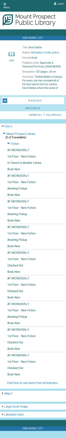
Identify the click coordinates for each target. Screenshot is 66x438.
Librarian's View (14, 414)
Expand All (35, 115)
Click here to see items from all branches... (33, 383)
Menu (7, 6)
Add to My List (32, 108)
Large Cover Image (16, 406)
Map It (8, 393)
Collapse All (54, 115)
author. (45, 52)
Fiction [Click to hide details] (13, 143)
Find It (8, 126)
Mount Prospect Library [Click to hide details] (19, 134)
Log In (60, 3)
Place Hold (22, 100)
